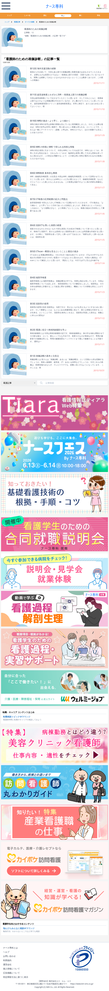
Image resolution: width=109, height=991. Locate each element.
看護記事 (17, 22)
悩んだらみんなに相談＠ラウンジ (18, 928)
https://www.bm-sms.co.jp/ (81, 984)
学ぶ (62, 16)
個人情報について (12, 968)
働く (80, 15)
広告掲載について (12, 972)
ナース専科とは (11, 947)
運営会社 (8, 964)
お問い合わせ (10, 956)
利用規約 (8, 960)
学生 (98, 15)
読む (45, 15)
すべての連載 (29, 22)
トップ (9, 15)
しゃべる (27, 15)
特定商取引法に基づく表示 (16, 977)
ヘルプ (6, 952)
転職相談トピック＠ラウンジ (16, 716)
